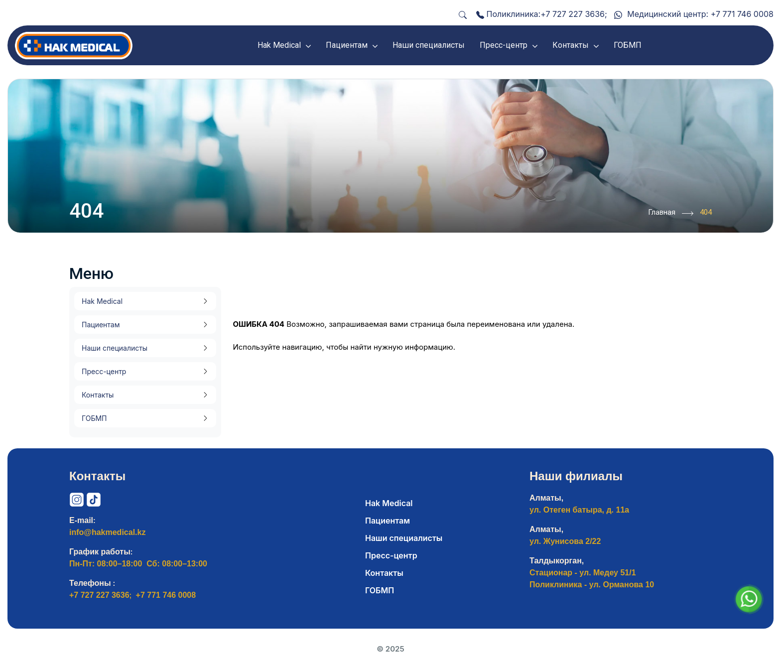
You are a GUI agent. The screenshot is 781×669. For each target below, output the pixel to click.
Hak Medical (102, 301)
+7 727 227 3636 (572, 14)
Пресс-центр (104, 371)
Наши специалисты (114, 348)
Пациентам (101, 324)
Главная (670, 213)
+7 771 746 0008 (742, 14)
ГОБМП (94, 418)
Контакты (98, 395)
